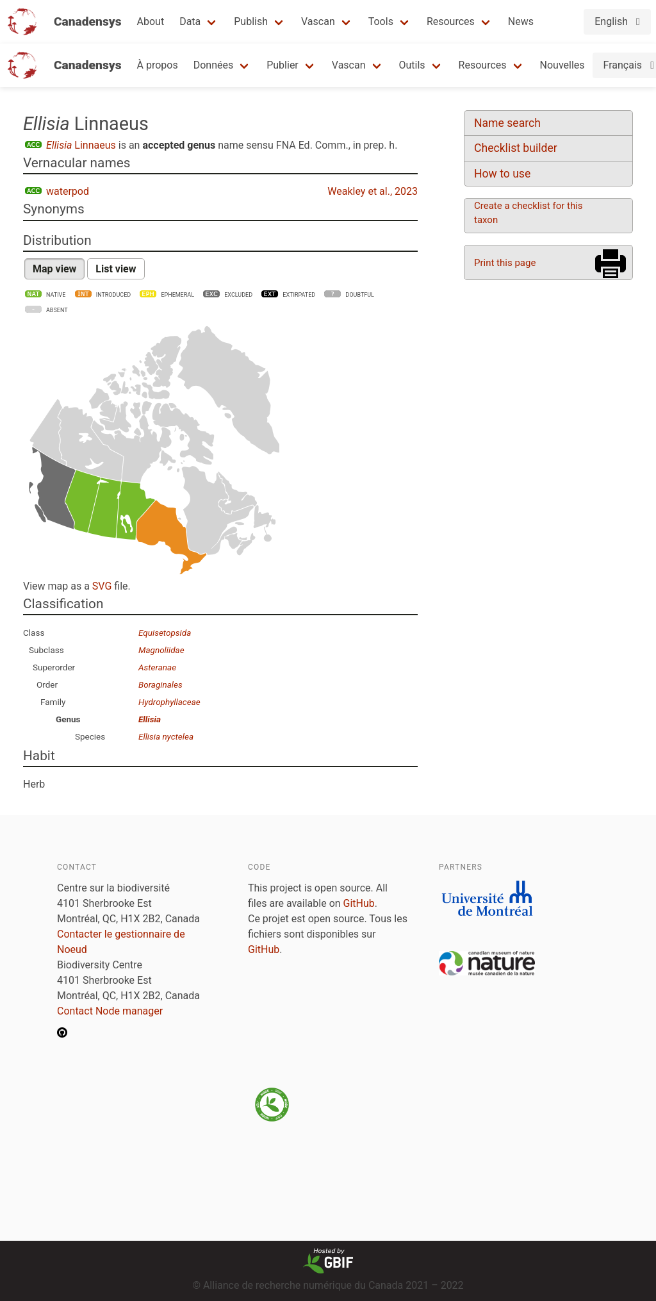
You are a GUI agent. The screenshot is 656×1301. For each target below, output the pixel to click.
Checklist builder (515, 148)
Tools (380, 21)
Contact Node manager (110, 1011)
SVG (101, 586)
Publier (282, 65)
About (151, 21)
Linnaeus (81, 145)
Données (213, 65)
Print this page (505, 263)
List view (115, 269)
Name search (507, 123)
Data (190, 21)
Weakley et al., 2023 (372, 191)
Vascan (318, 21)
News (521, 21)
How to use (502, 173)
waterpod (67, 191)
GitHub (359, 903)
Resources (451, 21)
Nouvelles (562, 65)
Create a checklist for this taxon (528, 213)
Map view (54, 269)
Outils (412, 65)
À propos (157, 65)
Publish (251, 21)
